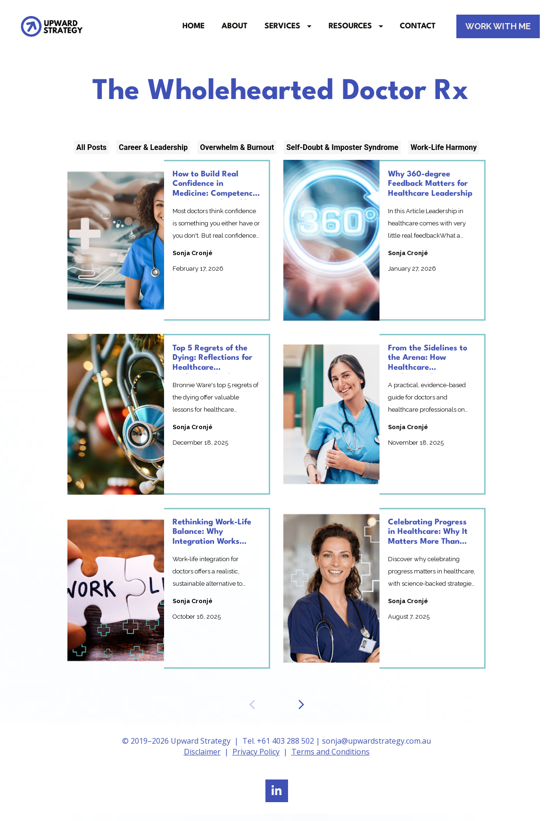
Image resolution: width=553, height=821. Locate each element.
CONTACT (418, 30)
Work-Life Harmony (444, 154)
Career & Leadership (153, 154)
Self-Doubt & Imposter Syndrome (342, 154)
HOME (193, 30)
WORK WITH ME (498, 30)
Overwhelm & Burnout (237, 154)
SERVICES (288, 30)
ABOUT (235, 30)
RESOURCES (356, 30)
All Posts (91, 154)
